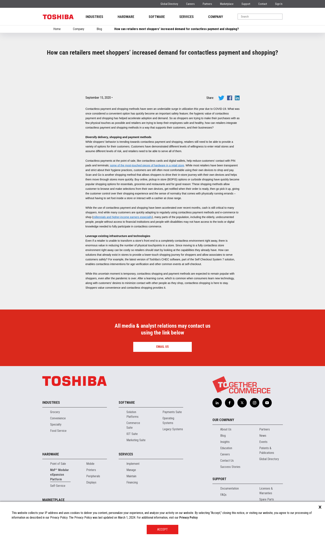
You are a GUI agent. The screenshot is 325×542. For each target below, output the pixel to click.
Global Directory (169, 3)
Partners (207, 3)
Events (263, 442)
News (262, 435)
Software (127, 402)
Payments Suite (172, 412)
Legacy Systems (172, 429)
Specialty (55, 424)
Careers (190, 3)
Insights (225, 442)
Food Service (58, 431)
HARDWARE (126, 17)
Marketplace (227, 3)
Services (126, 454)
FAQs (223, 495)
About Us (225, 429)
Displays (91, 482)
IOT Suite (132, 434)
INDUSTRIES (94, 17)
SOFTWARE (157, 17)
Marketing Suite (136, 440)
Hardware (50, 454)
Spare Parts (266, 499)
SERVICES (186, 17)
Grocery (55, 412)
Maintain (131, 476)
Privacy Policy (188, 517)
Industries (51, 402)
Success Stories (230, 467)
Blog (99, 29)
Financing (132, 482)
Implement (132, 464)
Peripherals (93, 476)
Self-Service (57, 486)
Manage (131, 470)
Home (57, 29)
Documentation (229, 488)
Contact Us (227, 460)
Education (226, 448)
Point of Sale (58, 464)
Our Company (223, 420)
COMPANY (215, 17)
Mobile (90, 464)
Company (78, 29)
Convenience (58, 418)
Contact (262, 3)
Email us (162, 347)
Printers (91, 470)
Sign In (278, 3)
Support (246, 3)
